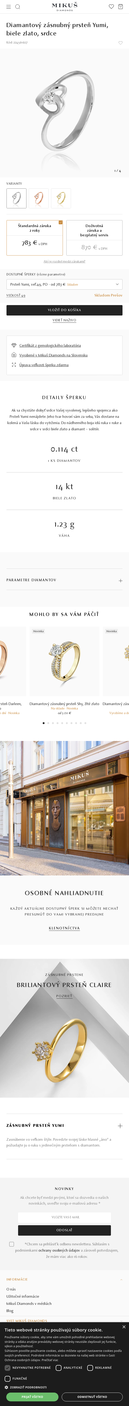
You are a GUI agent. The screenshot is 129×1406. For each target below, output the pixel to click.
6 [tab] (67, 723)
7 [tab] (71, 723)
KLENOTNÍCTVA (64, 928)
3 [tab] (53, 723)
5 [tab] (62, 723)
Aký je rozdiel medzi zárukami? (64, 261)
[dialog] (64, 1364)
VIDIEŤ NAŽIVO (64, 320)
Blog (9, 1311)
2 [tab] (48, 723)
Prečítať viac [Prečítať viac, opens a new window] (50, 1360)
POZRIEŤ (64, 996)
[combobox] (64, 284)
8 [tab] (76, 723)
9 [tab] (81, 723)
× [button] (124, 1327)
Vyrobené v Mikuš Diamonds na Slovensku (53, 355)
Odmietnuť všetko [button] (92, 1397)
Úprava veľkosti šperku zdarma (44, 365)
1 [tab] (43, 723)
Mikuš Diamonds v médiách (29, 1304)
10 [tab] (85, 723)
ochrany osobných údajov (59, 1251)
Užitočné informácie (22, 1297)
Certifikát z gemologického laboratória (50, 346)
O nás (11, 1289)
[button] (64, 1387)
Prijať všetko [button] (32, 1397)
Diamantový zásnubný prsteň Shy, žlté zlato (64, 704)
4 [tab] (57, 723)
